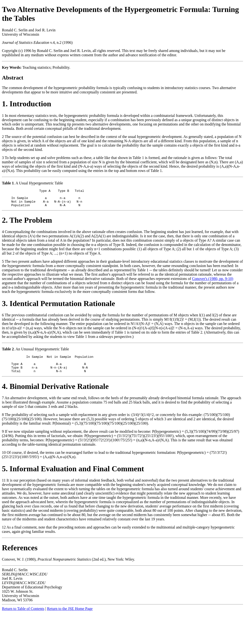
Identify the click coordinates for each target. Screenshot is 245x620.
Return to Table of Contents (23, 616)
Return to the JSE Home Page (70, 616)
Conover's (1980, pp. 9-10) (212, 282)
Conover (8, 566)
